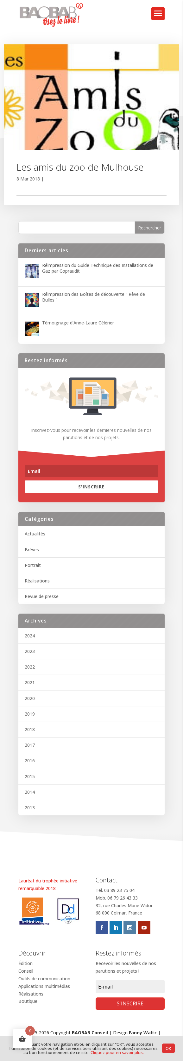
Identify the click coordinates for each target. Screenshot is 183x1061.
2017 (30, 745)
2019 (30, 714)
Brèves (32, 550)
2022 (30, 667)
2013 (30, 808)
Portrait (33, 565)
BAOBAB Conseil (90, 1033)
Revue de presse (42, 596)
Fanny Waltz (143, 1033)
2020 (30, 698)
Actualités (35, 534)
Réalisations (37, 581)
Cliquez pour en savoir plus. (117, 1052)
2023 (30, 651)
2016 (30, 761)
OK (168, 1048)
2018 (30, 729)
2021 (30, 682)
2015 (30, 776)
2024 (30, 636)
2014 (30, 792)
